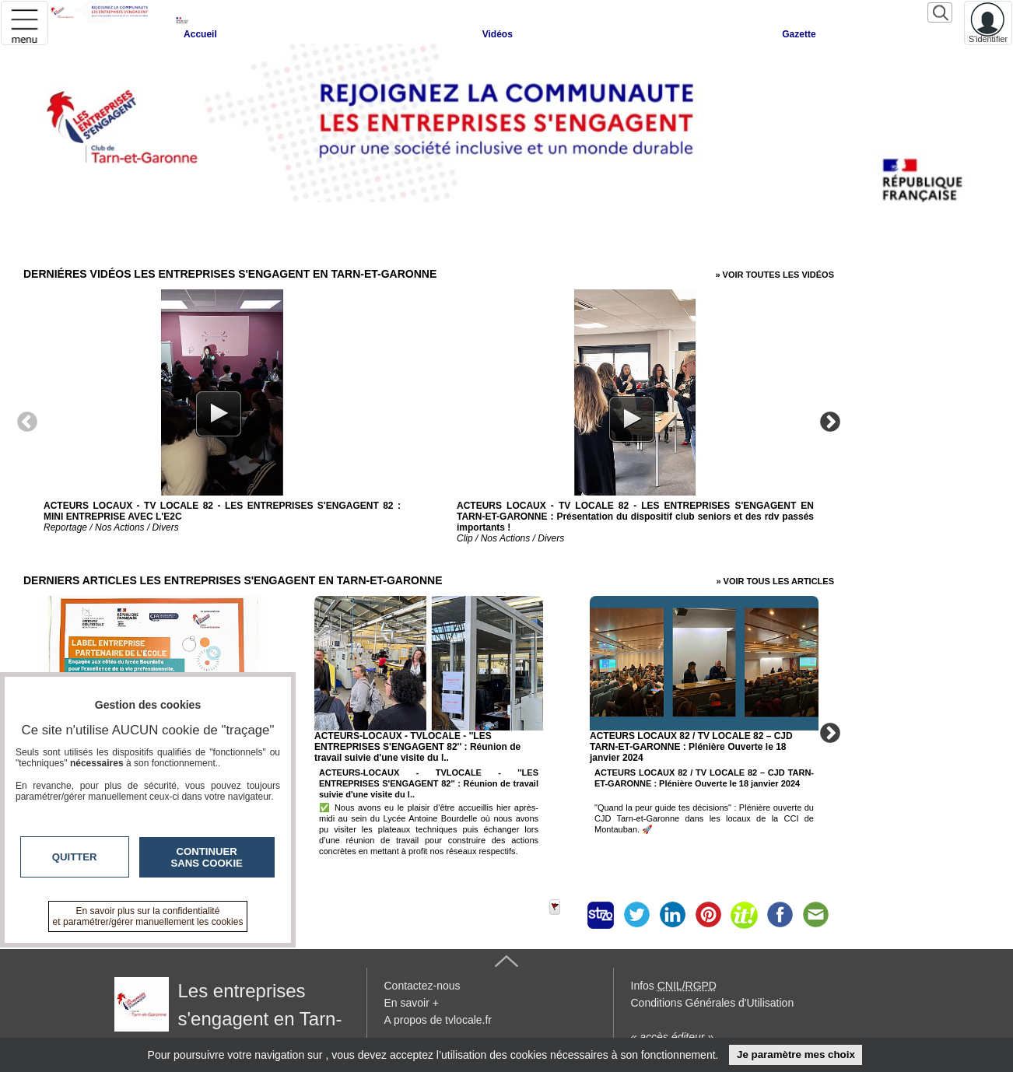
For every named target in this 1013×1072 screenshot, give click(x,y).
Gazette (798, 34)
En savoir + (411, 1003)
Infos (674, 985)
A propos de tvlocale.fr (438, 1020)
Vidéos (497, 34)
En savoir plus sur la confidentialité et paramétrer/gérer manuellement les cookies (148, 916)
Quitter (74, 857)
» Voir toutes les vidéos (774, 274)
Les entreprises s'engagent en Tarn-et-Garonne (228, 1018)
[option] (222, 413)
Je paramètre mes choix (796, 1054)
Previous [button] (27, 421)
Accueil (200, 34)
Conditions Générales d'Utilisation (712, 1003)
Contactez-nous (422, 985)
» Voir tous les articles (775, 581)
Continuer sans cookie (207, 857)
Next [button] (830, 421)
